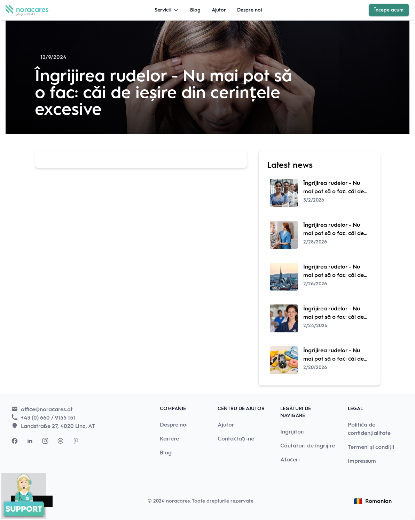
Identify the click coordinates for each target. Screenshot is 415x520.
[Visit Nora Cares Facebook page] (14, 440)
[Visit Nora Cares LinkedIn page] (29, 440)
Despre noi (249, 10)
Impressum (362, 461)
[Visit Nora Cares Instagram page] (45, 440)
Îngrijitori (292, 431)
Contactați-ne (236, 438)
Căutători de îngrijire (307, 445)
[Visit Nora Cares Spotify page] (60, 440)
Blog (195, 10)
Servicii (167, 10)
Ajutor (219, 10)
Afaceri (290, 459)
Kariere (169, 438)
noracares (178, 501)
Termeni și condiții (371, 447)
